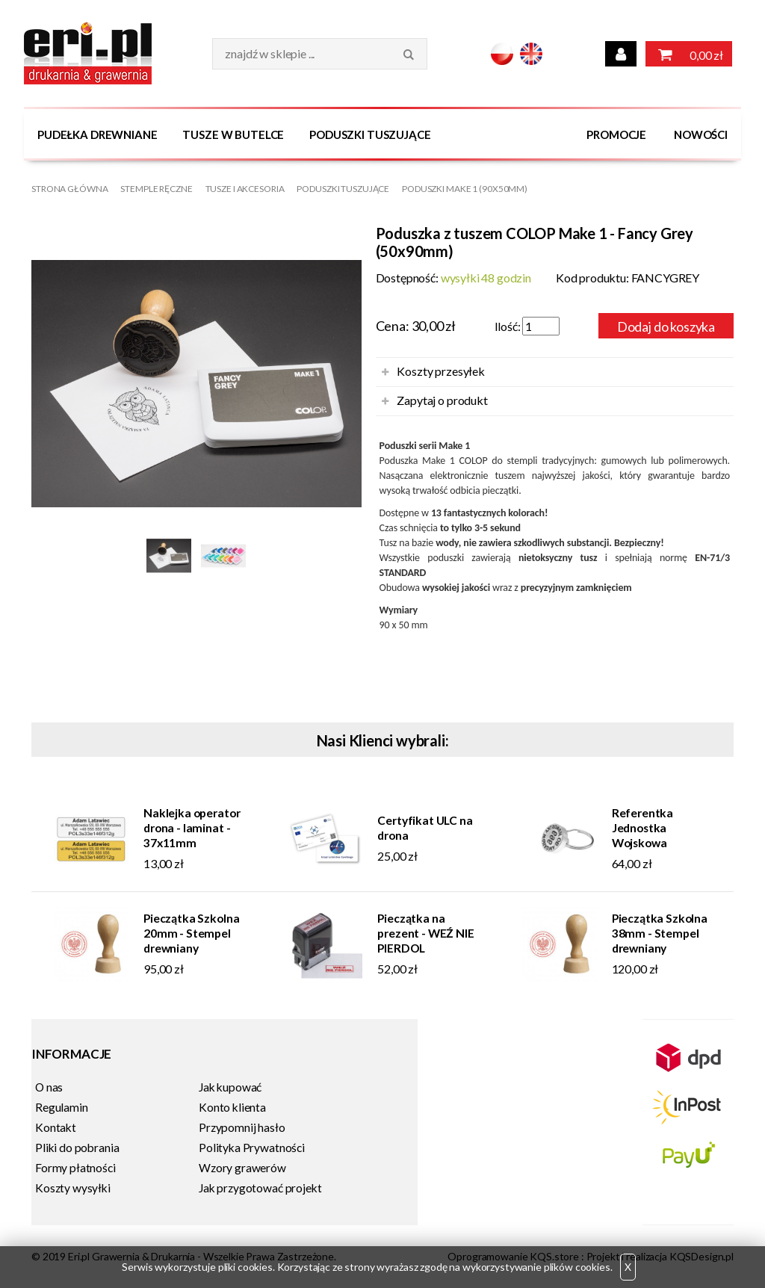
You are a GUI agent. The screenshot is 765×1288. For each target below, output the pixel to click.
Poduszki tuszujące (369, 134)
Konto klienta (232, 1107)
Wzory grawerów (242, 1167)
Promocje (616, 134)
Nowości (701, 134)
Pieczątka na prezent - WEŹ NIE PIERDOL (425, 933)
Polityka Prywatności (252, 1147)
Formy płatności (75, 1167)
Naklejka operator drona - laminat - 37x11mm (191, 827)
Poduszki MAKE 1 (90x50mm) (464, 188)
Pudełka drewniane (97, 134)
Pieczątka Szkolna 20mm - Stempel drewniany (191, 933)
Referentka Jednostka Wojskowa (642, 827)
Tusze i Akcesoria (245, 188)
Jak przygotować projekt (260, 1188)
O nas (49, 1087)
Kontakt (55, 1127)
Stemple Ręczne (156, 188)
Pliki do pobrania (77, 1147)
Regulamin (61, 1107)
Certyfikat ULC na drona (424, 828)
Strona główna (69, 188)
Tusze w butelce (233, 134)
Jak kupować (230, 1087)
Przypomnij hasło (242, 1127)
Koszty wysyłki (73, 1188)
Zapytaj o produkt (442, 400)
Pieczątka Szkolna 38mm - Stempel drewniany (659, 933)
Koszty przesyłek (440, 371)
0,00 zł (688, 54)
